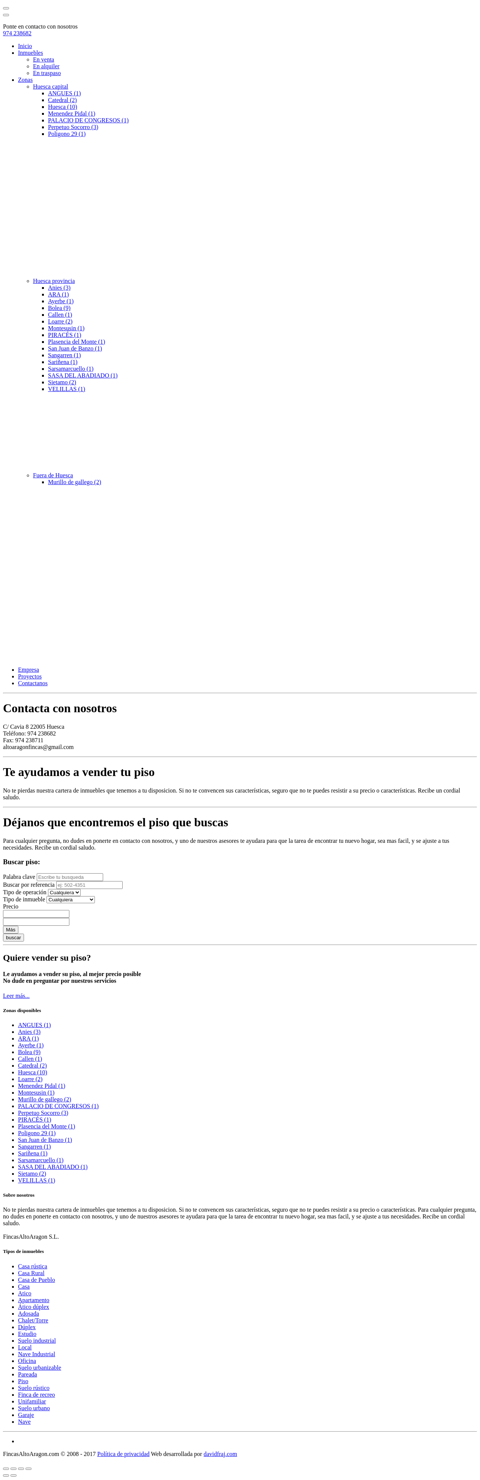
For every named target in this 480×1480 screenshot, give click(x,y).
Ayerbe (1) (61, 301)
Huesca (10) (62, 107)
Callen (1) (60, 314)
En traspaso (47, 73)
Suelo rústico (34, 1388)
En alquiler (46, 66)
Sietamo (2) (62, 382)
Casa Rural (31, 1273)
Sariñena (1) (63, 362)
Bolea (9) (59, 308)
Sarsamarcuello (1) (70, 368)
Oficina (27, 1361)
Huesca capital (50, 86)
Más (10, 930)
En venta (43, 59)
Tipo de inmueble (24, 899)
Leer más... (16, 996)
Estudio (27, 1334)
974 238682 (17, 33)
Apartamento (34, 1300)
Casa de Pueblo (36, 1280)
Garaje (26, 1415)
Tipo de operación (24, 892)
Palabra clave (19, 877)
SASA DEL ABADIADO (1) (83, 375)
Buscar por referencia (29, 884)
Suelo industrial (37, 1340)
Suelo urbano (34, 1408)
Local (25, 1347)
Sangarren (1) (64, 355)
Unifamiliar (32, 1401)
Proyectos (30, 676)
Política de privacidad (123, 1454)
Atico (25, 1293)
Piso (23, 1381)
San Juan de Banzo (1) (75, 348)
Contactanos (33, 683)
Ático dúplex (33, 1307)
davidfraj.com (220, 1454)
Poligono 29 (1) (67, 134)
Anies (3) (59, 287)
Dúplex (27, 1327)
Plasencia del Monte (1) (76, 341)
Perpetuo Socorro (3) (73, 127)
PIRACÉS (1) (64, 335)
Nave (24, 1421)
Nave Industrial (36, 1354)
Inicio (25, 46)
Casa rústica (32, 1266)
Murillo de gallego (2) (74, 482)
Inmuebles (30, 53)
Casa (24, 1286)
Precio (10, 906)
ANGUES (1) (64, 93)
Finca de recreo (36, 1394)
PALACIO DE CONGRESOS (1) (88, 120)
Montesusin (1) (66, 328)
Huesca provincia (54, 281)
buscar (13, 937)
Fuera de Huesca (53, 475)
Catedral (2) (62, 100)
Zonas (25, 80)
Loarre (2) (60, 321)
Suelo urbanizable (39, 1367)
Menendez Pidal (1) (71, 113)
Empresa (28, 669)
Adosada (28, 1313)
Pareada (27, 1374)
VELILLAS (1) (66, 389)
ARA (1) (58, 294)
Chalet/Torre (33, 1320)
